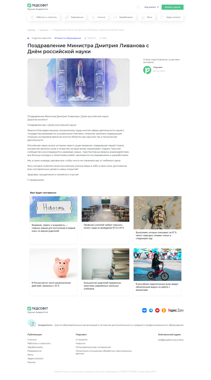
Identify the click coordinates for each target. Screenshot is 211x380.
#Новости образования (67, 38)
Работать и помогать (39, 343)
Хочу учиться (150, 7)
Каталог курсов (172, 7)
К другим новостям (39, 38)
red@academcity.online (171, 340)
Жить (30, 354)
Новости (80, 343)
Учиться (32, 339)
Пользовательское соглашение (93, 347)
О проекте (81, 339)
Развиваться (34, 351)
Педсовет (158, 67)
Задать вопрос (35, 358)
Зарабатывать (35, 347)
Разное (31, 362)
